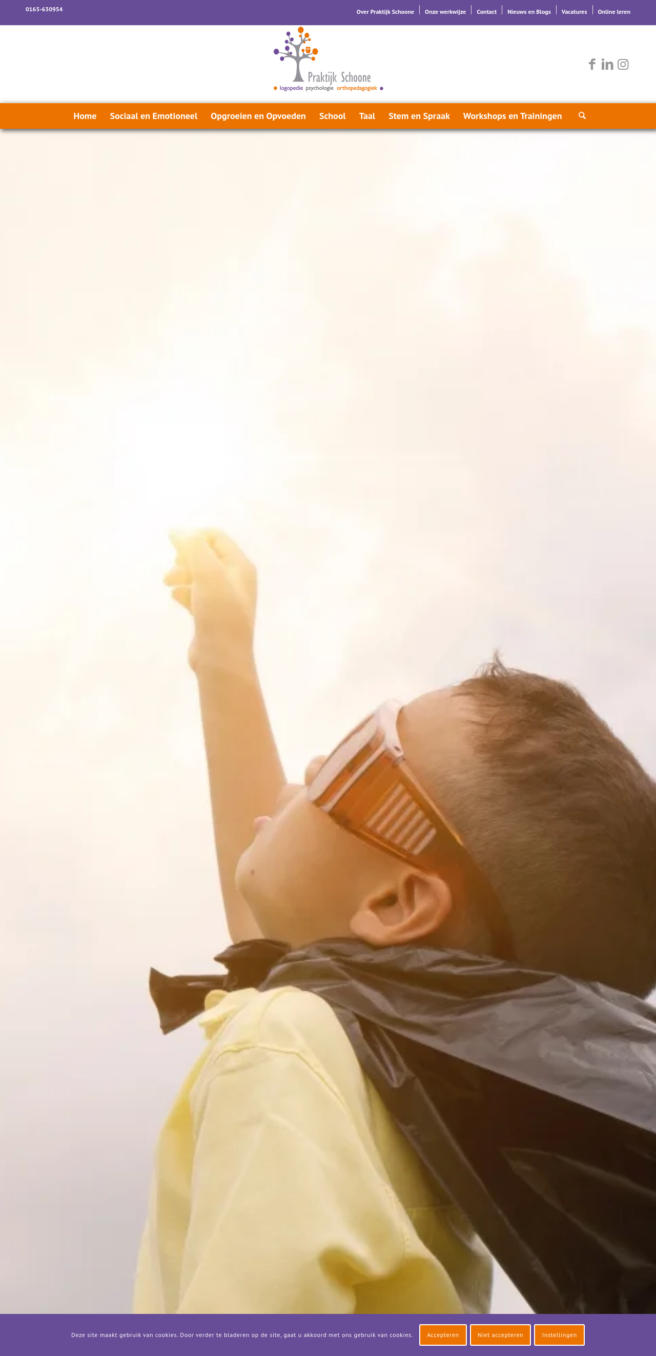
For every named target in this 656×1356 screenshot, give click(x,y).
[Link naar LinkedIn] (607, 64)
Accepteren (443, 1335)
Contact (487, 11)
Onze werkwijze (445, 11)
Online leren (614, 11)
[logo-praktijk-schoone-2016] (328, 64)
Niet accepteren (500, 1335)
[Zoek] (579, 116)
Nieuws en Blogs (529, 11)
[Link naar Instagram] (622, 64)
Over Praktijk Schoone (385, 11)
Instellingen (559, 1335)
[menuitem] (386, 9)
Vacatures (574, 11)
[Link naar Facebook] (592, 64)
